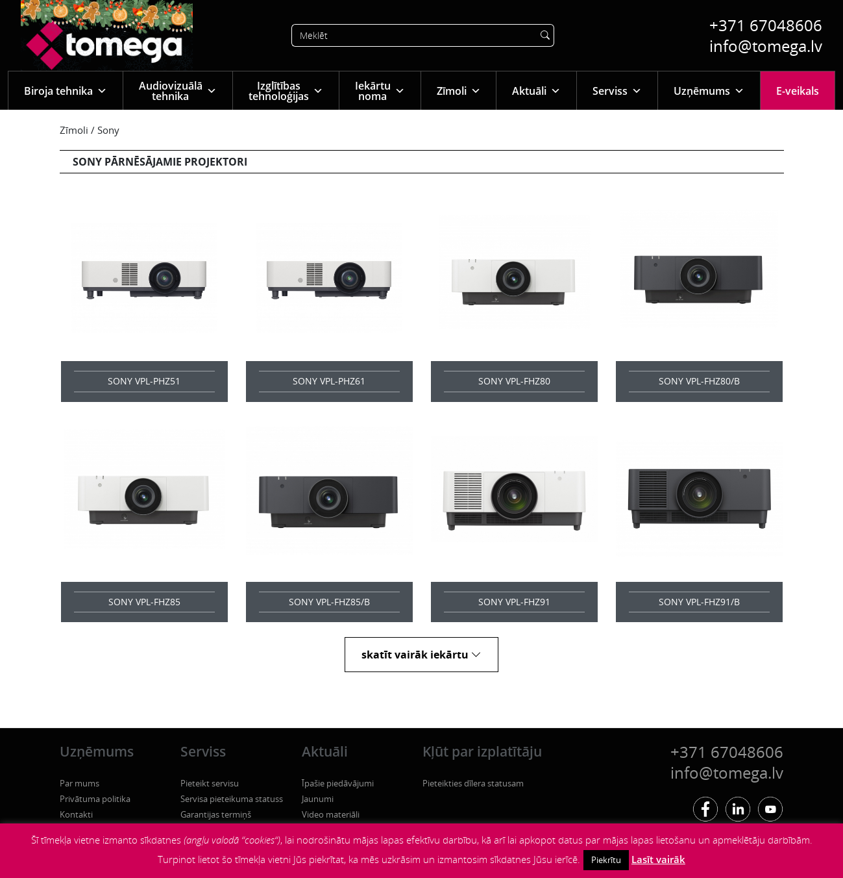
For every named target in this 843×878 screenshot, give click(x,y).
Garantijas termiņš (215, 814)
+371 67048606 (765, 25)
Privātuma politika (95, 799)
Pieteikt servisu (209, 783)
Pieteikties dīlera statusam (473, 783)
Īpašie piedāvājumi (338, 783)
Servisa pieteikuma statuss (231, 799)
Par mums (79, 783)
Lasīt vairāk (658, 859)
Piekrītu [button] (606, 860)
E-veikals (797, 91)
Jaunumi (318, 799)
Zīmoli (459, 90)
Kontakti (76, 814)
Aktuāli (536, 90)
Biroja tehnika (65, 90)
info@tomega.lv (765, 45)
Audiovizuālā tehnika (178, 91)
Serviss (617, 90)
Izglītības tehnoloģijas (286, 91)
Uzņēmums (709, 90)
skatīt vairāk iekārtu (421, 654)
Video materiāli (331, 814)
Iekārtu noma (380, 91)
